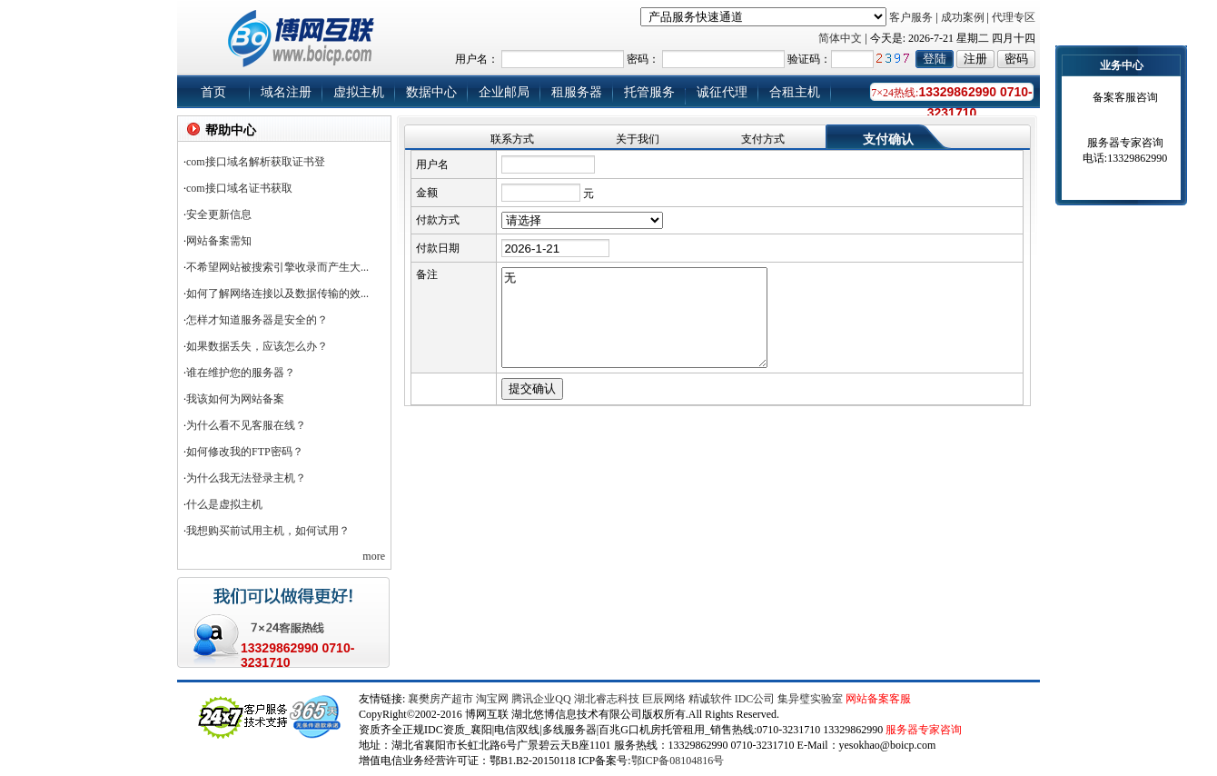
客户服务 (911, 17)
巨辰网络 (664, 698)
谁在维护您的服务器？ (240, 372)
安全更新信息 (219, 214)
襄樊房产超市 (442, 698)
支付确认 (888, 139)
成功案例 (962, 17)
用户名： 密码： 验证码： (726, 59)
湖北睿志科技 (606, 698)
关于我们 (637, 139)
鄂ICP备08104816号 (678, 760)
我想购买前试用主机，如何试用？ (268, 530)
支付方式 (763, 139)
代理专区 (1013, 17)
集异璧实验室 (810, 698)
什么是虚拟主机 (224, 504)
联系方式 (512, 139)
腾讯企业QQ (540, 698)
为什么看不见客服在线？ (246, 425)
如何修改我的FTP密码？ (244, 451)
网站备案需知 (219, 240)
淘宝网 (492, 698)
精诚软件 (710, 698)
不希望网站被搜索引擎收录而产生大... (277, 267)
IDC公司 (755, 698)
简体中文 (840, 38)
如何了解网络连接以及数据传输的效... (277, 293)
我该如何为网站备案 (235, 399)
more (373, 556)
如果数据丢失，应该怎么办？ (257, 346)
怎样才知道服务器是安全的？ (257, 319)
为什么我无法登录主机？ (246, 478)
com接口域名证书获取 (239, 188)
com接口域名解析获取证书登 (255, 161)
